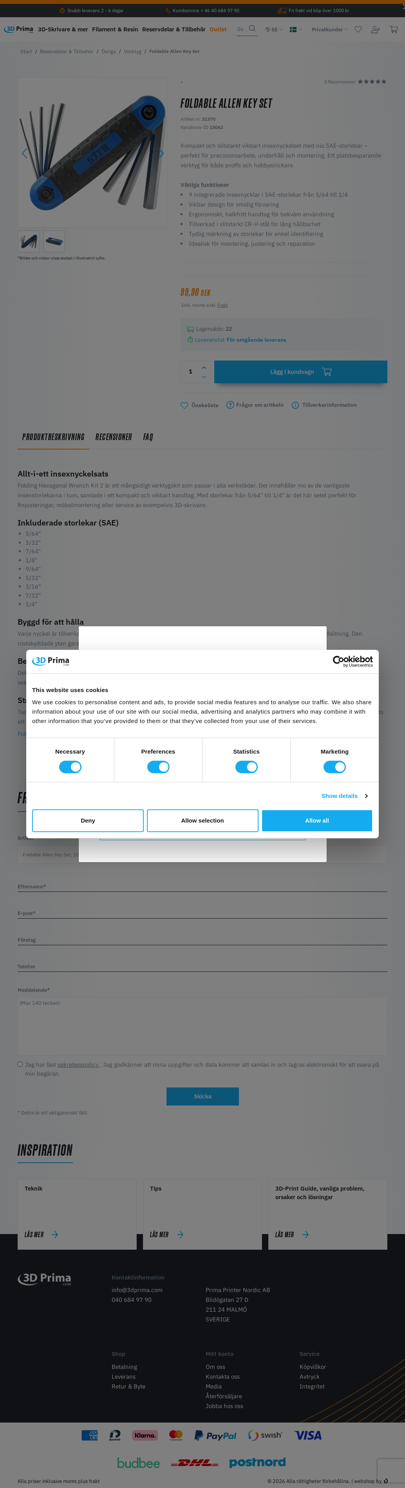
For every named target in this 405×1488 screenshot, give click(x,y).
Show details (340, 795)
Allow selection (202, 820)
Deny (88, 820)
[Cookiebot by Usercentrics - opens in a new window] (338, 661)
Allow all (317, 820)
